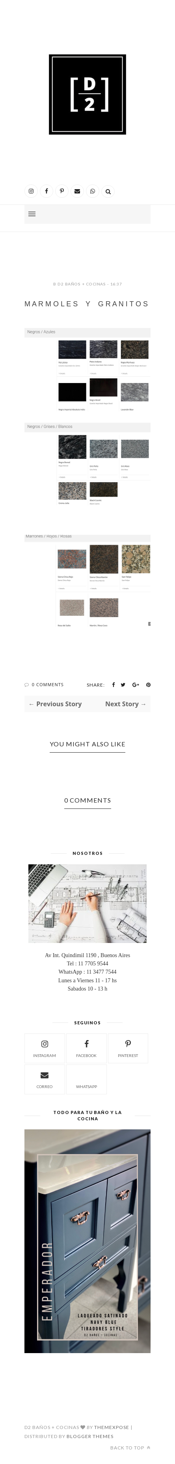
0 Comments (48, 684)
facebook (86, 1048)
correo (44, 1079)
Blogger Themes (90, 1436)
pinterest (128, 1048)
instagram (44, 1048)
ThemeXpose (111, 1427)
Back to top (130, 1448)
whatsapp (86, 1079)
